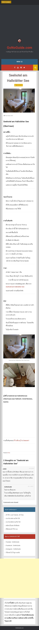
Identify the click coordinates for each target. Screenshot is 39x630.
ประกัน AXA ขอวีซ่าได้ (13, 518)
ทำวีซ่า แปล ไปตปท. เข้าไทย (15, 515)
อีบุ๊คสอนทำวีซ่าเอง (12, 529)
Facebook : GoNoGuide (13, 545)
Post (9, 452)
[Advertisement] (19, 22)
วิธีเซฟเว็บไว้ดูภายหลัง (13, 552)
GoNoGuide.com (19, 48)
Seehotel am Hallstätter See (15, 287)
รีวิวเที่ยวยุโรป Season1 (21, 440)
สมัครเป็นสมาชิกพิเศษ (12, 525)
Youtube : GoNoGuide (12, 542)
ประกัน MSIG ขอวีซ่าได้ (13, 522)
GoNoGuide (19, 85)
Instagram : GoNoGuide (13, 549)
